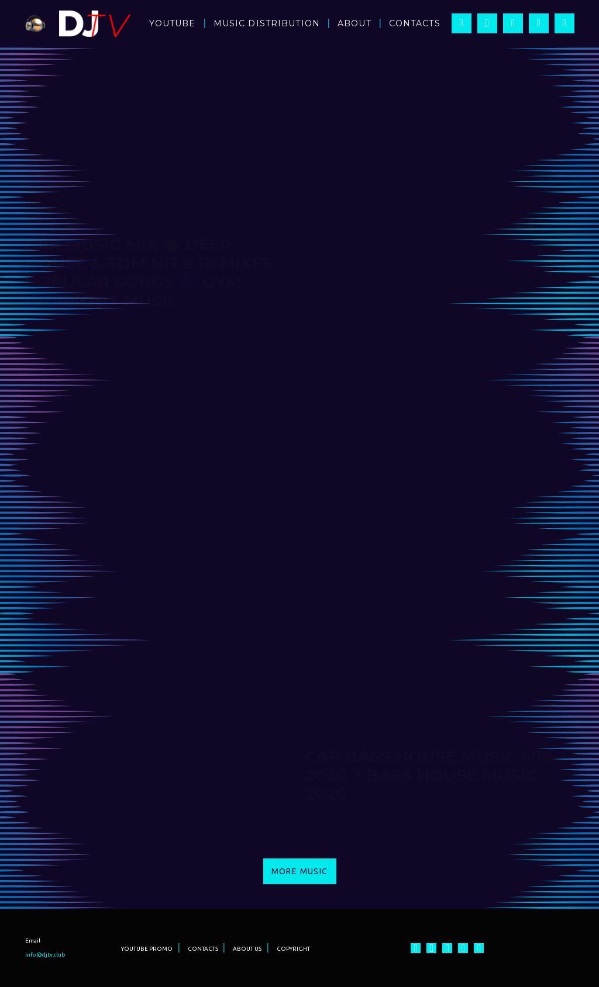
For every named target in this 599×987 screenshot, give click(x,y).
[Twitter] (539, 23)
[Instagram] (487, 23)
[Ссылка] (35, 23)
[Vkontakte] (564, 23)
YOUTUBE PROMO (147, 949)
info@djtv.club (45, 954)
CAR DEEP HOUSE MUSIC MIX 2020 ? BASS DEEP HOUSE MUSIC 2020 (149, 793)
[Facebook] (461, 23)
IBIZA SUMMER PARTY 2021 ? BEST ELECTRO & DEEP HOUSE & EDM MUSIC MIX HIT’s (435, 519)
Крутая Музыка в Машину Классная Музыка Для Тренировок (431, 263)
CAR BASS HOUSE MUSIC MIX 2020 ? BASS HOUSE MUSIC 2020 (429, 775)
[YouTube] (513, 23)
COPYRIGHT (293, 949)
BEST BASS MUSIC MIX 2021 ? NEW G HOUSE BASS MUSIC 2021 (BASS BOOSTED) (149, 537)
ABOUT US (247, 949)
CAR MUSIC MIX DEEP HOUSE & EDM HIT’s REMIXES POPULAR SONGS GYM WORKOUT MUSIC (149, 272)
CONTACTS (203, 949)
